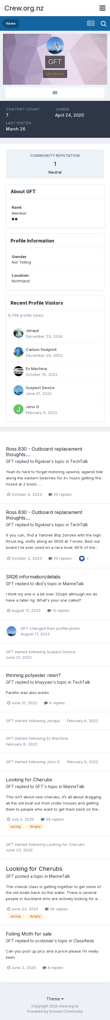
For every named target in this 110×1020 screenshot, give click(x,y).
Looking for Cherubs (29, 780)
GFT (10, 461)
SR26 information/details (33, 577)
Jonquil (32, 330)
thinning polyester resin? (33, 675)
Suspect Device (40, 387)
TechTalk (79, 461)
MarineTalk (73, 583)
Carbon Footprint (41, 349)
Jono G (32, 406)
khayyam (44, 682)
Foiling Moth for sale (29, 934)
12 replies (58, 610)
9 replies (54, 702)
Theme (55, 998)
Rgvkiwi (42, 461)
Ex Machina (36, 368)
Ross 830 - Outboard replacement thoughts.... (44, 451)
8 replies (53, 967)
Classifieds (83, 940)
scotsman (44, 940)
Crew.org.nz (24, 8)
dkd (39, 583)
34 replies (52, 819)
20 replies (60, 494)
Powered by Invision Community (55, 1011)
